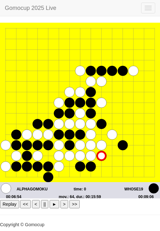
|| (45, 204)
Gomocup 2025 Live (30, 8)
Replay (10, 204)
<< (25, 204)
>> (74, 204)
